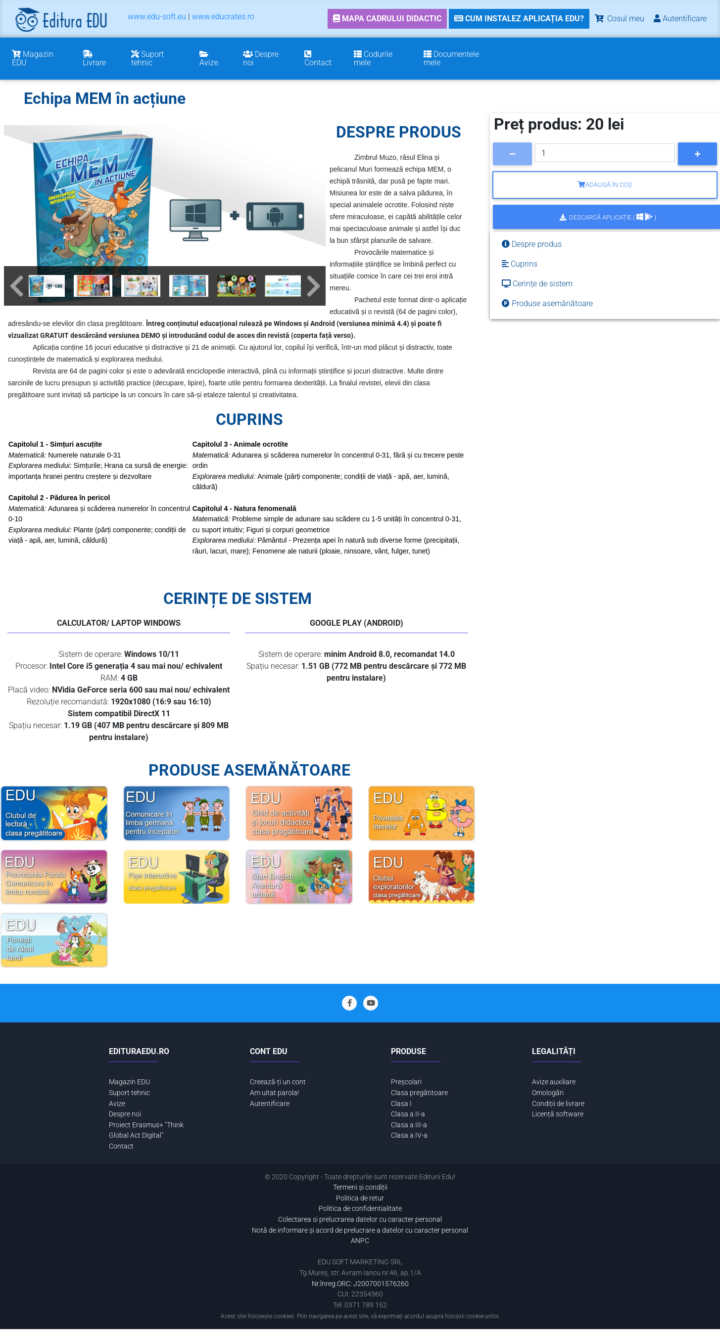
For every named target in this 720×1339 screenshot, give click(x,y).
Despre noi (125, 1114)
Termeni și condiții (360, 1187)
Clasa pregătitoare (419, 1093)
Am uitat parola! (274, 1093)
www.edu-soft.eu (157, 16)
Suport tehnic (129, 1093)
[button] (16, 286)
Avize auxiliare (554, 1082)
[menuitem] (157, 18)
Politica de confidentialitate (360, 1208)
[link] (387, 19)
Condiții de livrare (558, 1104)
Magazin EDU (129, 1082)
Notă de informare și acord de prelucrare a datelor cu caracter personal (360, 1230)
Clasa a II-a (408, 1114)
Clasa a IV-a (409, 1135)
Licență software (557, 1114)
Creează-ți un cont (278, 1082)
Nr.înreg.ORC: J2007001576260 (360, 1284)
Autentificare (269, 1104)
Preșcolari (406, 1082)
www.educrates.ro (223, 16)
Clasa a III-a (409, 1125)
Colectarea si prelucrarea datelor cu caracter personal (360, 1219)
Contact (121, 1146)
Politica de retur (360, 1198)
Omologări (548, 1093)
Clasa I (401, 1104)
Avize (117, 1104)
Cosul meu (618, 18)
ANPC (360, 1241)
